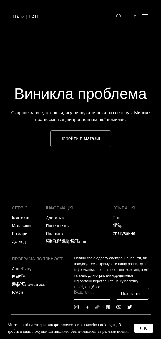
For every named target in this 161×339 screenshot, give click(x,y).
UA (16, 17)
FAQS (17, 292)
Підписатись (132, 293)
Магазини (21, 225)
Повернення (58, 225)
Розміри (19, 233)
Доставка (55, 218)
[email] (92, 292)
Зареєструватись (28, 284)
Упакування (124, 233)
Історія (119, 225)
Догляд (19, 241)
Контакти (21, 218)
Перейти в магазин (81, 138)
